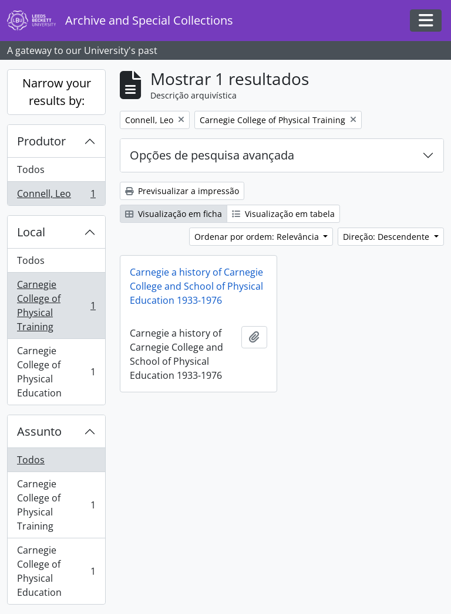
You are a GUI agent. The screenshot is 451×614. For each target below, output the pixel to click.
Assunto (39, 431)
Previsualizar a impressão (182, 190)
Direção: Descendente (387, 236)
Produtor (41, 141)
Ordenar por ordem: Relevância (257, 236)
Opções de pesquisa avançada (212, 155)
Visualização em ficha (173, 213)
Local (31, 232)
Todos (31, 169)
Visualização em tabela (283, 213)
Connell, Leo (56, 195)
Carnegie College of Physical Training (56, 305)
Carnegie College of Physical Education (56, 371)
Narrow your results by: (56, 91)
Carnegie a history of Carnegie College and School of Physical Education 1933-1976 (196, 286)
